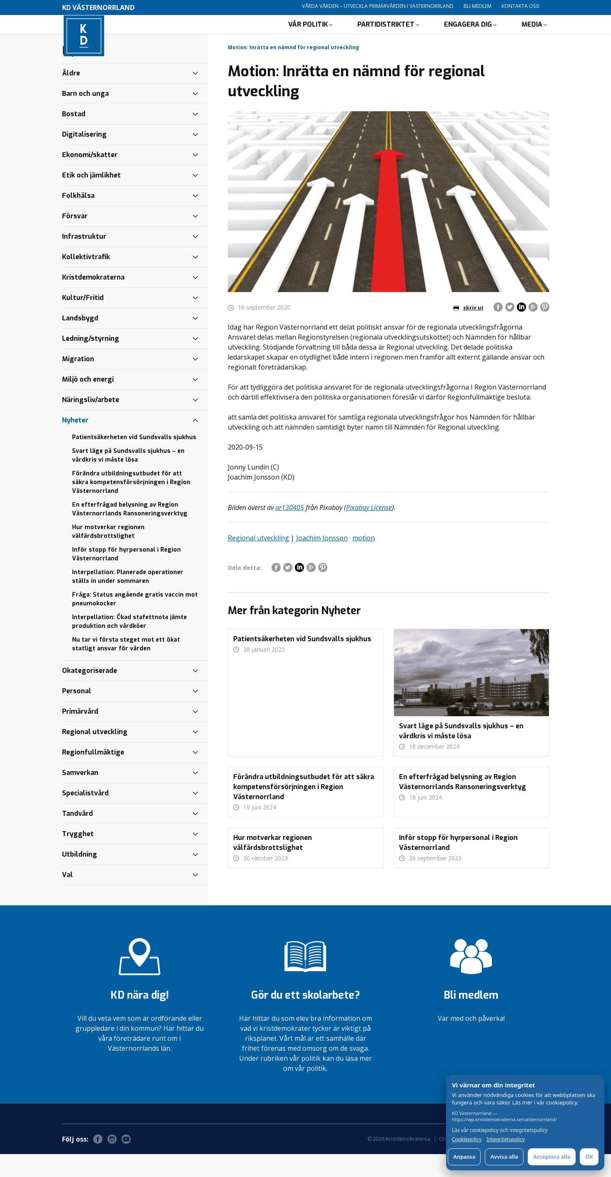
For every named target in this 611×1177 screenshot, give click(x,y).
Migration (78, 381)
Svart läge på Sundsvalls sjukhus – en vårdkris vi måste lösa (128, 478)
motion (363, 560)
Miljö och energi (88, 402)
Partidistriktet (385, 35)
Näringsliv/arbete (90, 422)
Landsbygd (80, 341)
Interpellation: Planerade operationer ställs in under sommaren (127, 599)
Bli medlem (477, 6)
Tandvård (77, 836)
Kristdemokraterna (93, 300)
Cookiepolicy (466, 1139)
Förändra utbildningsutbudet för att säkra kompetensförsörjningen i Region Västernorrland (131, 505)
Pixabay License (369, 530)
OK (589, 1156)
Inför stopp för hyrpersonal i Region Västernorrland (126, 577)
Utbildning (79, 877)
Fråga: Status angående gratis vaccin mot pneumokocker (135, 622)
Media (531, 35)
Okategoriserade (89, 693)
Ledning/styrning (90, 361)
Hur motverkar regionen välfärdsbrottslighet (108, 554)
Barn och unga (85, 116)
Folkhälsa (78, 218)
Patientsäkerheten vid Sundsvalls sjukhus (134, 460)
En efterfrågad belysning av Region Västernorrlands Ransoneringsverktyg (129, 532)
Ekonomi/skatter (89, 177)
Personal (76, 714)
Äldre (71, 96)
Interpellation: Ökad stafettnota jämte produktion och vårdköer (129, 644)
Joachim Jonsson (322, 560)
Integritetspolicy (505, 1139)
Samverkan (80, 795)
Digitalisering (84, 157)
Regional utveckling (258, 560)
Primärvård (80, 734)
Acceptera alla (551, 1156)
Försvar (74, 239)
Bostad (73, 136)
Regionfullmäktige (93, 775)
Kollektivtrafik (86, 279)
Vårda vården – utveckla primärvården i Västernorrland (378, 6)
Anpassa (464, 1156)
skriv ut (468, 330)
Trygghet (78, 856)
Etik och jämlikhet (91, 198)
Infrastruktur (84, 259)
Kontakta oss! (520, 6)
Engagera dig (468, 35)
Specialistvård (85, 816)
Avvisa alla (504, 1156)
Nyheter (75, 443)
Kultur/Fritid (83, 320)
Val (67, 897)
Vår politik (308, 35)
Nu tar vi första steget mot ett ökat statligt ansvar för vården (126, 667)
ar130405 (289, 530)
